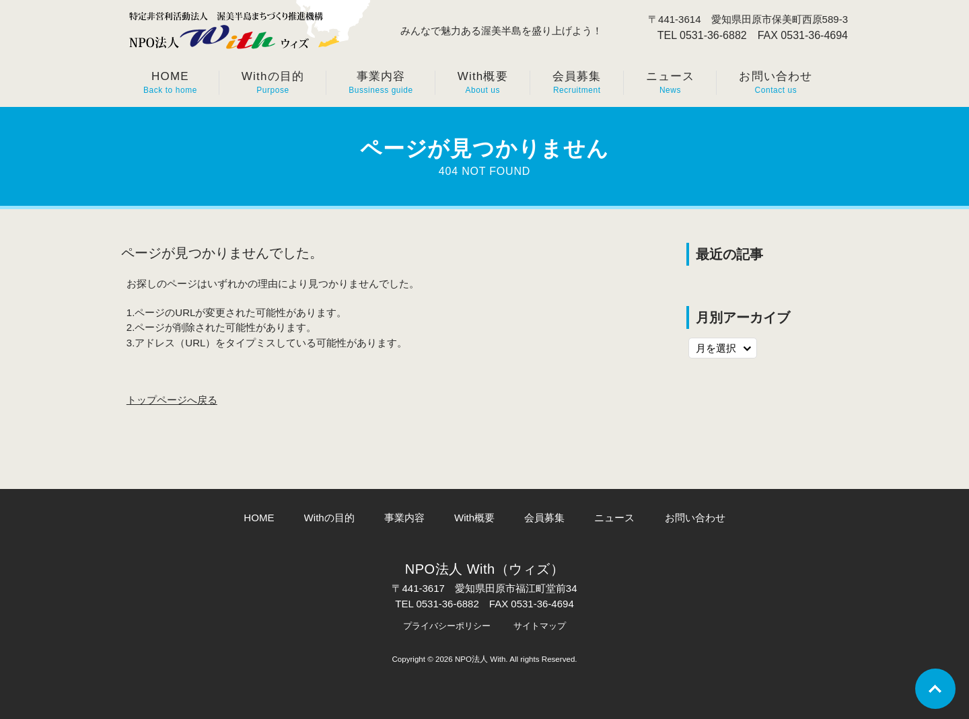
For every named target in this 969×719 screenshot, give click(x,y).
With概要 (474, 517)
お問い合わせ (695, 517)
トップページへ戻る (172, 400)
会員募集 (544, 517)
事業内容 (404, 517)
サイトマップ (539, 626)
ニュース (614, 517)
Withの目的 (329, 517)
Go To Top (935, 689)
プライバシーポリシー (447, 626)
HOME (259, 517)
